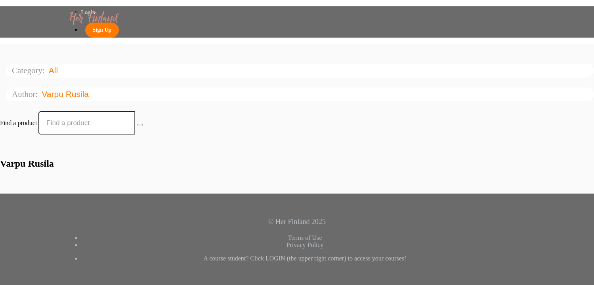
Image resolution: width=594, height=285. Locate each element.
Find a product (18, 123)
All (54, 70)
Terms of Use (305, 237)
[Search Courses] (140, 125)
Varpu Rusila (66, 94)
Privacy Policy (305, 244)
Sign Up (102, 30)
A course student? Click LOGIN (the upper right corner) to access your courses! (305, 258)
